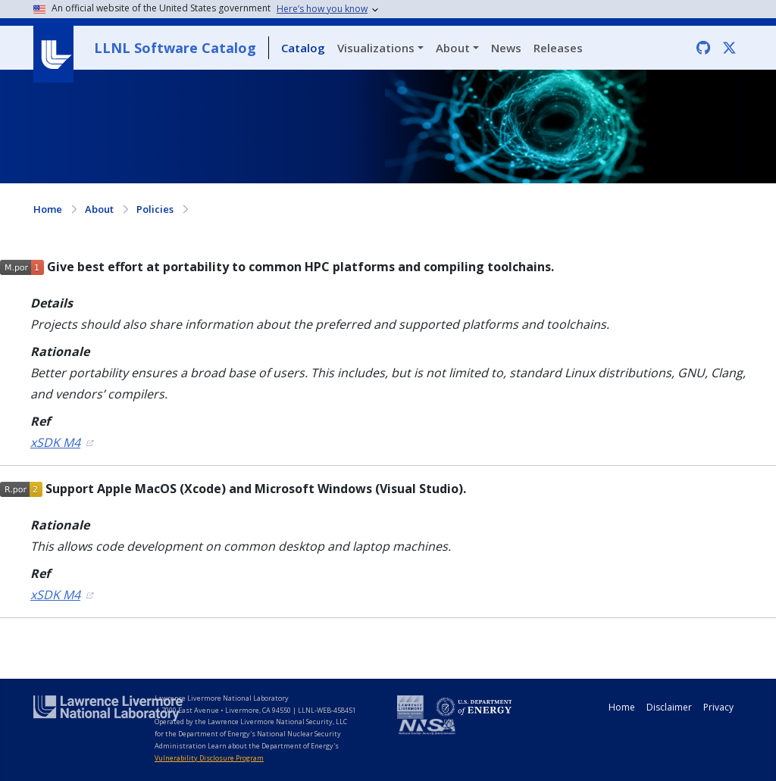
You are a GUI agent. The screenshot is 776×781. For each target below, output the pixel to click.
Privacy (718, 707)
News (506, 47)
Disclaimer (669, 707)
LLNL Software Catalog (175, 48)
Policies (155, 209)
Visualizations (376, 47)
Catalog (303, 47)
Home (47, 209)
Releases (558, 47)
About (453, 47)
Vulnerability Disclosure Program (209, 758)
